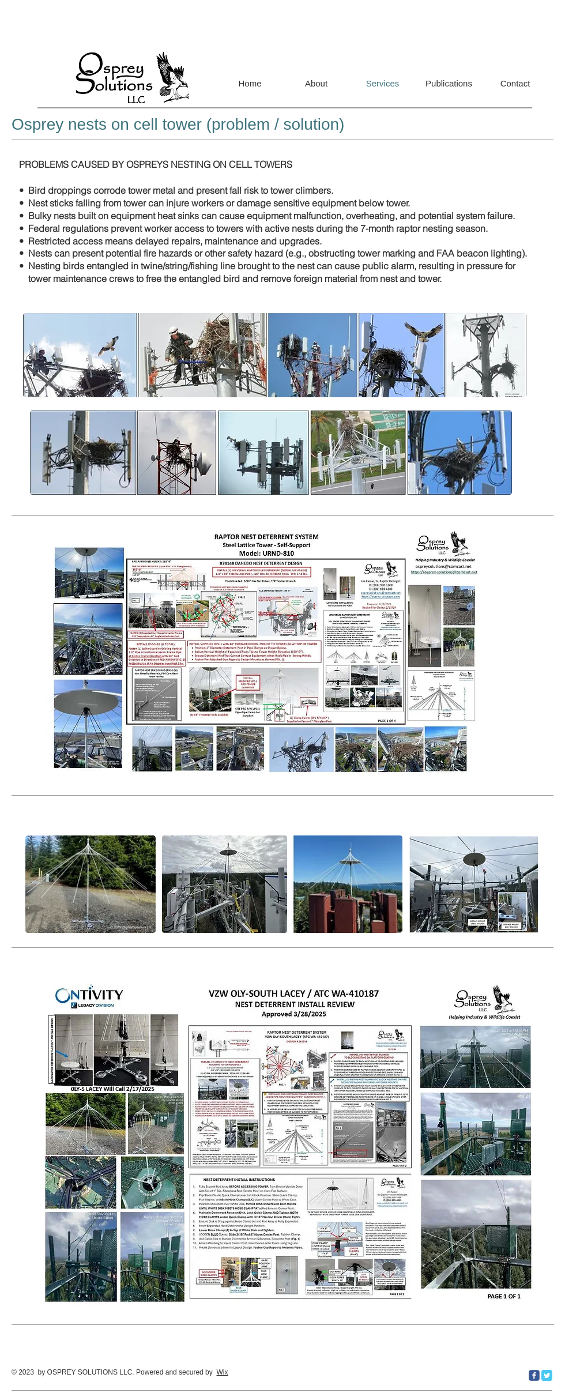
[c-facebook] (534, 1375)
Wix (222, 1372)
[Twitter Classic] (546, 1375)
